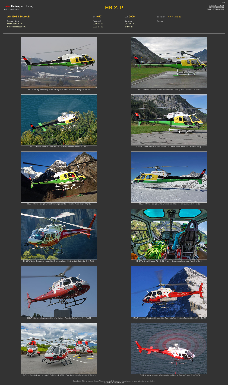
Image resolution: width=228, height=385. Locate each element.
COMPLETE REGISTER (215, 9)
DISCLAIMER (119, 383)
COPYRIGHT (108, 383)
